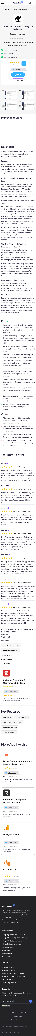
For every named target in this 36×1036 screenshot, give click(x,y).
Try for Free (18, 75)
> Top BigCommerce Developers (14, 976)
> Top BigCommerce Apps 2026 (13, 935)
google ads (7, 717)
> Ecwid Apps (7, 953)
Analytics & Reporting (21, 9)
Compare (18, 81)
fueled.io (22, 34)
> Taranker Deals (8, 970)
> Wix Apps (6, 950)
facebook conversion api (12, 722)
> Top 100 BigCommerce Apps (13, 941)
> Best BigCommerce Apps (12, 944)
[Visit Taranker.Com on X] (6, 1032)
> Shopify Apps (7, 947)
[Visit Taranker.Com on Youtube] (14, 1032)
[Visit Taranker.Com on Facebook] (2, 1032)
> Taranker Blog (8, 967)
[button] (31, 2)
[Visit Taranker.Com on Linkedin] (10, 1032)
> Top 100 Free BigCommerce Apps (15, 938)
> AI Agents (6, 956)
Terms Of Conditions (18, 1020)
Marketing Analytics (10, 650)
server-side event (9, 732)
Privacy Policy (18, 1016)
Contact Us (13, 1012)
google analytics (21, 717)
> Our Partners (7, 980)
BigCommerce (7, 9)
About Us (23, 1012)
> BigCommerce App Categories (13, 973)
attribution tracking (10, 727)
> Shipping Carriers (9, 983)
